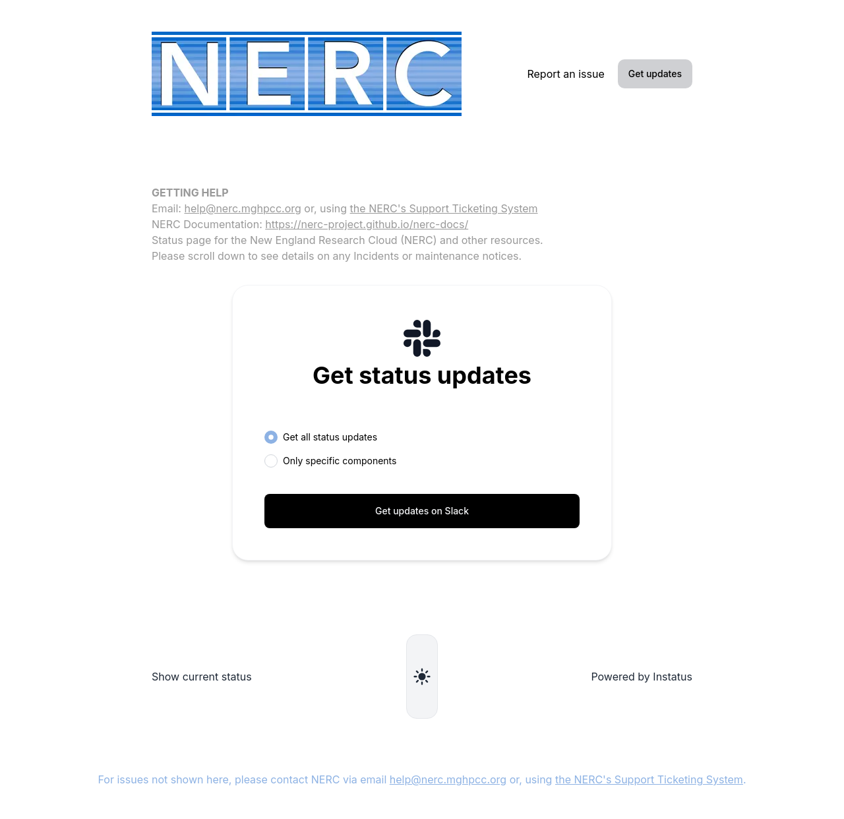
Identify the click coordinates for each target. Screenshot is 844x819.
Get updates (655, 73)
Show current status (202, 676)
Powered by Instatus (641, 676)
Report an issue (565, 73)
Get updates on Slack (422, 510)
